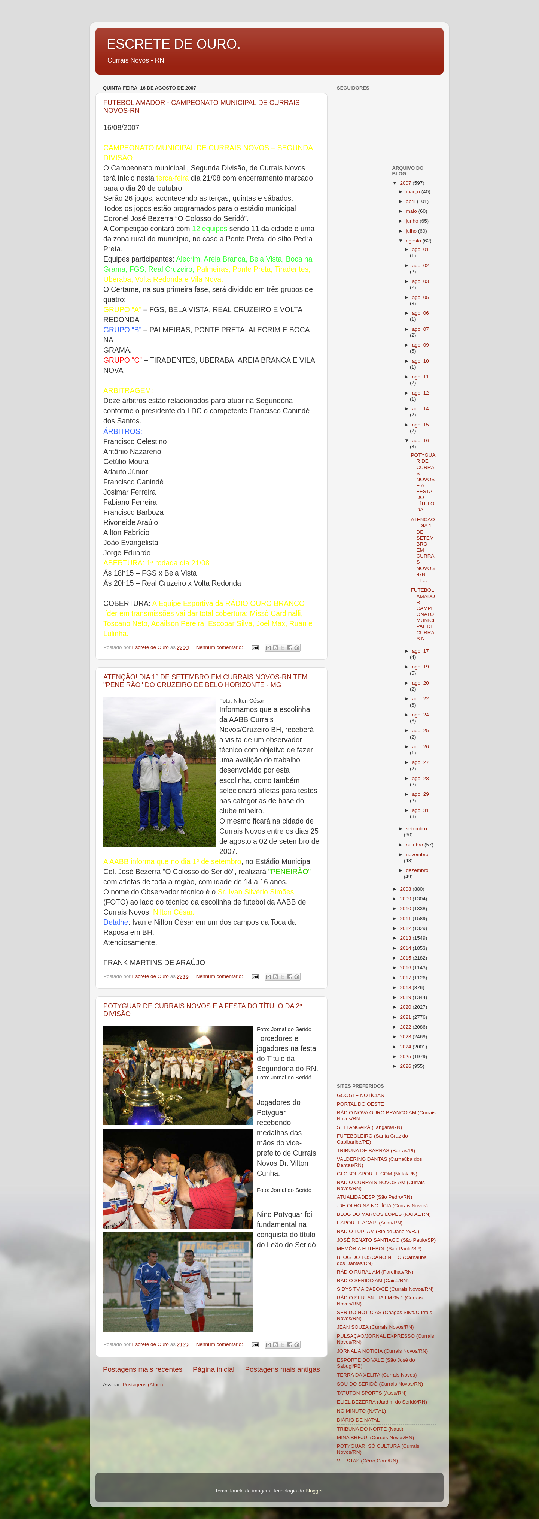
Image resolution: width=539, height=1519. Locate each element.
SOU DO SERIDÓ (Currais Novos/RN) (380, 1384)
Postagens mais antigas (282, 1369)
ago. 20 (420, 683)
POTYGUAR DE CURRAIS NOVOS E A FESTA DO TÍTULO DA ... (423, 482)
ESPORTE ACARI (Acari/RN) (369, 1223)
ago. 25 (420, 730)
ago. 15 (420, 425)
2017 (406, 978)
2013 (406, 938)
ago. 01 (420, 249)
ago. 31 (420, 810)
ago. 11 (420, 377)
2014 (406, 948)
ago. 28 (420, 778)
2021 (406, 1017)
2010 (406, 908)
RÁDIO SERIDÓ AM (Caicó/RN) (373, 1280)
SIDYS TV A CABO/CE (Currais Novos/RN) (385, 1289)
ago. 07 (420, 329)
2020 (406, 1007)
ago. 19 (420, 667)
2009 (406, 899)
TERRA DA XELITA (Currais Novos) (377, 1375)
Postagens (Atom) (143, 1384)
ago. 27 (420, 762)
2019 (406, 997)
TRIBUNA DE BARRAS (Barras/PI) (376, 1150)
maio (412, 211)
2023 (406, 1036)
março (413, 191)
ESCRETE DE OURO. (174, 44)
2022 (406, 1027)
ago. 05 (420, 297)
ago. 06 (420, 313)
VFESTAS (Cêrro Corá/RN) (367, 1461)
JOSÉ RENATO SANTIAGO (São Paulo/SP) (386, 1240)
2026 (406, 1066)
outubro (415, 845)
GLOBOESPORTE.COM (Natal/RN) (377, 1174)
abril (411, 201)
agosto (414, 241)
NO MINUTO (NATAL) (361, 1411)
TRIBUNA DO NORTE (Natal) (370, 1429)
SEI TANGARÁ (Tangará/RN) (369, 1127)
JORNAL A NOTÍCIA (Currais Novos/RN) (382, 1351)
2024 (406, 1047)
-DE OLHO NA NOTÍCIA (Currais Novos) (382, 1205)
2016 (406, 967)
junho (413, 221)
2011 (406, 918)
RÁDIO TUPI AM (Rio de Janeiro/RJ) (378, 1231)
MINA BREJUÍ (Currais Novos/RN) (375, 1437)
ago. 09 (420, 345)
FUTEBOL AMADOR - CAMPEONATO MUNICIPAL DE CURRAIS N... (423, 614)
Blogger (314, 1491)
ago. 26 (420, 746)
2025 (406, 1056)
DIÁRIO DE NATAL (358, 1420)
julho (412, 231)
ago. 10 (420, 361)
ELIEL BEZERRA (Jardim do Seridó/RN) (382, 1402)
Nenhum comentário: (220, 647)
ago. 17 (420, 651)
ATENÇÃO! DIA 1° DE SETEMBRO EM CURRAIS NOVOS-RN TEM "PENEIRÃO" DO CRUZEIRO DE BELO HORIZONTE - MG (205, 681)
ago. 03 (420, 281)
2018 (406, 987)
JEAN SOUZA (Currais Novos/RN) (375, 1327)
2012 (406, 928)
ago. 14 (420, 408)
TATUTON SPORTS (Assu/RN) (372, 1393)
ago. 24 (420, 715)
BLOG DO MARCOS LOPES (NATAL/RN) (384, 1214)
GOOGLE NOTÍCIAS (360, 1095)
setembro (416, 828)
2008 (406, 889)
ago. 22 (420, 698)
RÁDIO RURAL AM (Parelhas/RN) (375, 1272)
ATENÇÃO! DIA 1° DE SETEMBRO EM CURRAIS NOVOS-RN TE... (423, 550)
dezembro (417, 870)
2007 (406, 183)
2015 (406, 958)
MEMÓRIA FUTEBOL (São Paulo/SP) (379, 1248)
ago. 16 (420, 440)
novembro (417, 854)
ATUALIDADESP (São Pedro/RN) (374, 1197)
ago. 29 (420, 794)
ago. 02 (420, 265)
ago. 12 (420, 393)
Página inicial (213, 1369)
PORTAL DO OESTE (360, 1104)
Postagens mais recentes (142, 1369)
